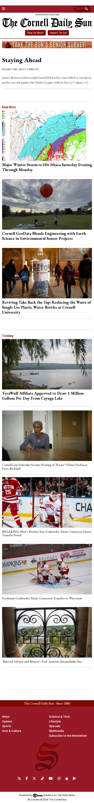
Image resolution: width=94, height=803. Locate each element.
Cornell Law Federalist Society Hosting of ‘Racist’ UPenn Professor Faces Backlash (44, 466)
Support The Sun (58, 32)
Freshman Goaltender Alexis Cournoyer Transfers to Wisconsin (42, 598)
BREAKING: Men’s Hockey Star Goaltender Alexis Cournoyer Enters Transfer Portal (46, 533)
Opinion (7, 721)
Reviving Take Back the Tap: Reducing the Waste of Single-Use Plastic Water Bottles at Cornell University (46, 307)
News (6, 716)
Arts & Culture (11, 731)
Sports (6, 726)
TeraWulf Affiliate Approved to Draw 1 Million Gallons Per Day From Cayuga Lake (43, 396)
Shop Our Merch (35, 32)
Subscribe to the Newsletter (68, 735)
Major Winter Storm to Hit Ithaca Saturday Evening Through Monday (47, 167)
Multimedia (56, 731)
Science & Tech (59, 716)
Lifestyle (55, 721)
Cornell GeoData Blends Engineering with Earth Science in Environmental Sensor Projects (44, 236)
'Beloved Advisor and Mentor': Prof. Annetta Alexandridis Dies (42, 661)
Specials (54, 726)
